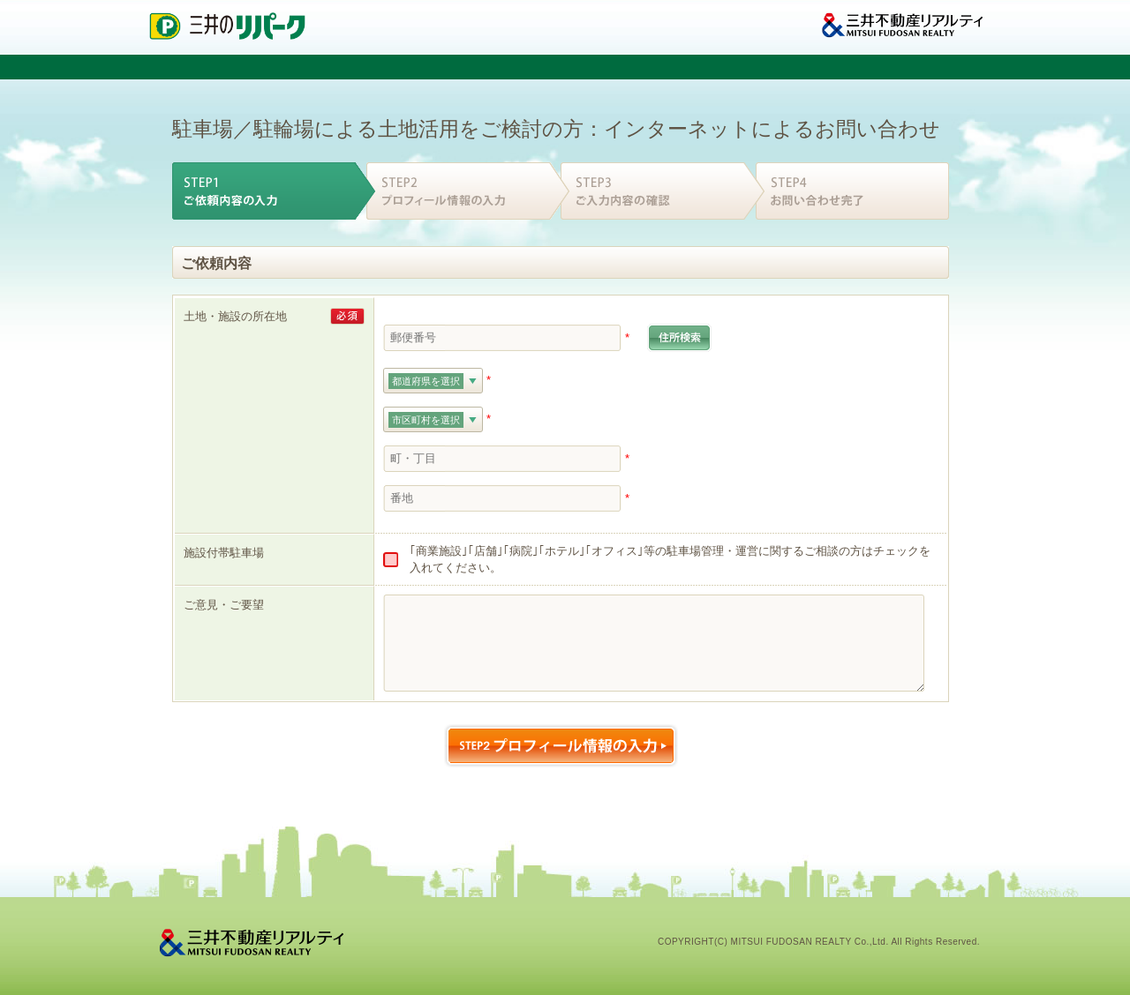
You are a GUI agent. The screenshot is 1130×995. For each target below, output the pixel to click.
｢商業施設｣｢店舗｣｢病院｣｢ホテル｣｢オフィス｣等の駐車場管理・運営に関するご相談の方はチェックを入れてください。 (670, 559)
